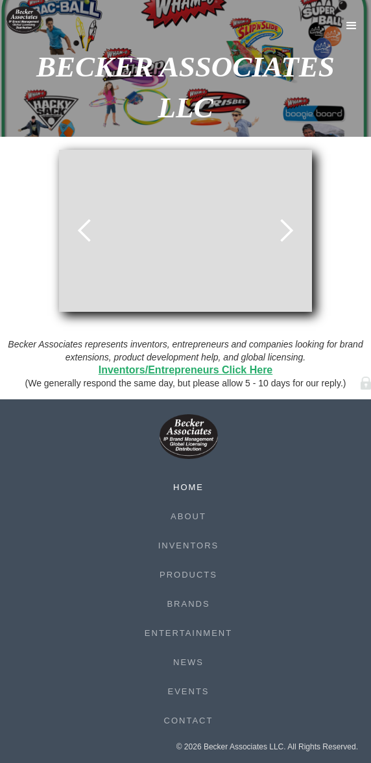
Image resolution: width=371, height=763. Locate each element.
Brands (188, 604)
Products (188, 575)
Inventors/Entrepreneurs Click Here (186, 369)
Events (188, 691)
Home (188, 487)
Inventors (188, 545)
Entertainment (188, 633)
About (188, 516)
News (188, 662)
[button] (351, 25)
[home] (32, 20)
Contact (188, 720)
